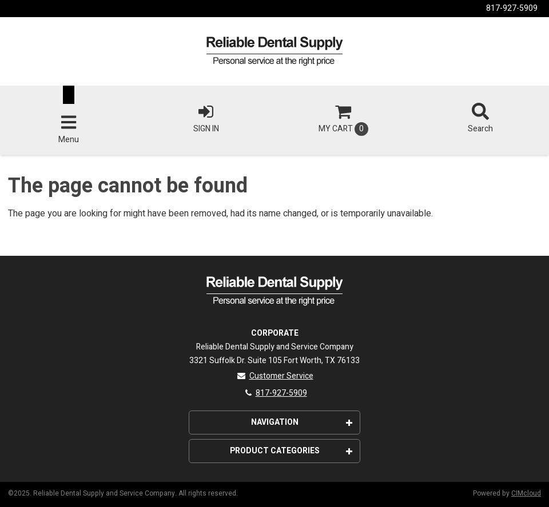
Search (480, 119)
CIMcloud (526, 493)
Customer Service (274, 376)
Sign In (205, 119)
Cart (343, 119)
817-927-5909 (512, 8)
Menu (68, 130)
